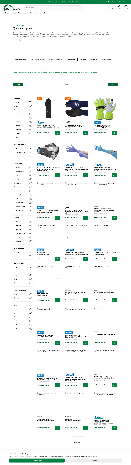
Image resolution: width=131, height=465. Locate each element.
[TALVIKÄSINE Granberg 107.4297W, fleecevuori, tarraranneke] (48, 318)
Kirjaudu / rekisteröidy (108, 9)
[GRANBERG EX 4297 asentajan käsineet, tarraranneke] (48, 193)
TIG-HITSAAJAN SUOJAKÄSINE (104, 334)
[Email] (111, 2)
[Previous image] (67, 152)
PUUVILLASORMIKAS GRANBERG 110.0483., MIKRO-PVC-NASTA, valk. (75, 337)
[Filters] (18, 84)
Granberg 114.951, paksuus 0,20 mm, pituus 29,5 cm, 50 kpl (47, 379)
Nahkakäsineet (82, 59)
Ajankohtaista (34, 13)
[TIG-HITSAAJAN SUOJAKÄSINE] (105, 318)
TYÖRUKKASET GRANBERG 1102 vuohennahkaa (105, 253)
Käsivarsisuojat (94, 59)
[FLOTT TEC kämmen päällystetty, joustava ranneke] (76, 277)
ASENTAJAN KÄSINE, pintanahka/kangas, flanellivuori (104, 377)
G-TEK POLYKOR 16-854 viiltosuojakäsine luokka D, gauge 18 (76, 212)
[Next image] (86, 152)
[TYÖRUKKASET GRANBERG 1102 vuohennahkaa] (105, 236)
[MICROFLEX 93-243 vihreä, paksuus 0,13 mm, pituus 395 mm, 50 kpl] (105, 151)
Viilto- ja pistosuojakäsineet (37, 59)
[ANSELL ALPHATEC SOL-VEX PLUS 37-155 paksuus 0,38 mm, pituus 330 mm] (76, 361)
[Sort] (113, 84)
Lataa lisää (77, 442)
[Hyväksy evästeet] (37, 461)
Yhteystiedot (43, 13)
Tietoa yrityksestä (23, 13)
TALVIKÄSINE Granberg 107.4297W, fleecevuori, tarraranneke (45, 337)
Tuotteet (7, 13)
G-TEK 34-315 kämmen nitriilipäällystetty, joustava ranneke (74, 127)
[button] (68, 84)
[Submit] (57, 133)
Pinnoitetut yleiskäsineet (20, 59)
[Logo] (11, 7)
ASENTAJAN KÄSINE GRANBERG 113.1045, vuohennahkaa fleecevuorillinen (48, 169)
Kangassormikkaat (106, 59)
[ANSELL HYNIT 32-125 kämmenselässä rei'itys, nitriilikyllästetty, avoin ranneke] (105, 403)
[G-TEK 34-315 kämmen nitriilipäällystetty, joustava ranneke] (76, 108)
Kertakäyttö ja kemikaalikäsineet (55, 59)
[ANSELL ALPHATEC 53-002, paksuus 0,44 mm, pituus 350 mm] (76, 236)
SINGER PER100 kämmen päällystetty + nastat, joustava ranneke (104, 210)
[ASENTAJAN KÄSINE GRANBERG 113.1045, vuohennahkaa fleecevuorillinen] (48, 151)
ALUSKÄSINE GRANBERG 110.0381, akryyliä (46, 253)
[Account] (109, 7)
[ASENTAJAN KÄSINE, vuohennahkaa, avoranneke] (48, 403)
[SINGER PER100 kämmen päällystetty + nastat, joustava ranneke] (105, 193)
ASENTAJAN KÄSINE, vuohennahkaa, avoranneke (46, 420)
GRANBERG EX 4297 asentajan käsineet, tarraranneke (47, 211)
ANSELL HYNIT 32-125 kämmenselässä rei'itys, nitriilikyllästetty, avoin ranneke (104, 422)
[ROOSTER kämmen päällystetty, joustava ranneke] (105, 277)
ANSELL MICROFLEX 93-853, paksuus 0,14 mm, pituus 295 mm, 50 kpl (76, 169)
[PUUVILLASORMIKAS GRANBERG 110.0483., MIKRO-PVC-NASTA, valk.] (76, 318)
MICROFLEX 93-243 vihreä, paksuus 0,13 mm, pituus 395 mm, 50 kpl (105, 169)
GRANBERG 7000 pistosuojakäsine (43, 294)
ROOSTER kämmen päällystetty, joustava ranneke (104, 293)
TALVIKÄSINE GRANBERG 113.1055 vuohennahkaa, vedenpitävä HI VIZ (103, 127)
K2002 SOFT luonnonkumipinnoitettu (73, 420)
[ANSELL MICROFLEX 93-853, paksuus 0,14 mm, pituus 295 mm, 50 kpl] (76, 151)
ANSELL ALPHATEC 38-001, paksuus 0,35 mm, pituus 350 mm (48, 126)
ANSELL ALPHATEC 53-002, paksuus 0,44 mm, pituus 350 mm (76, 253)
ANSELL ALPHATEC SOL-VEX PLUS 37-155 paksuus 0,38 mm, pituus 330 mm (75, 379)
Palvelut (14, 13)
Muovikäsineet (71, 59)
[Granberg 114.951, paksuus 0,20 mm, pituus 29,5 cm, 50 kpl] (48, 361)
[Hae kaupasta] (80, 8)
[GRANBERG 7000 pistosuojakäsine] (48, 277)
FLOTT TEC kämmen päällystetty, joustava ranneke (76, 293)
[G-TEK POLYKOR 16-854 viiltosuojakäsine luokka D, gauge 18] (76, 193)
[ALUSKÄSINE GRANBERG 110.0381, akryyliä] (48, 236)
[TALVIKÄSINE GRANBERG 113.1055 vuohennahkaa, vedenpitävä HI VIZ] (105, 108)
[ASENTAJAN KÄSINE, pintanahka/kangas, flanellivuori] (105, 361)
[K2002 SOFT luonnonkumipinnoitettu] (76, 403)
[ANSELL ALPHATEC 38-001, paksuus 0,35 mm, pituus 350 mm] (48, 108)
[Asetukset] (94, 461)
